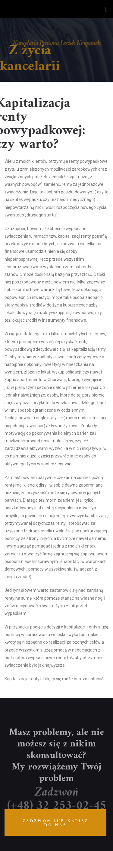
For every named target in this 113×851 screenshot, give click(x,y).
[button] (106, 9)
